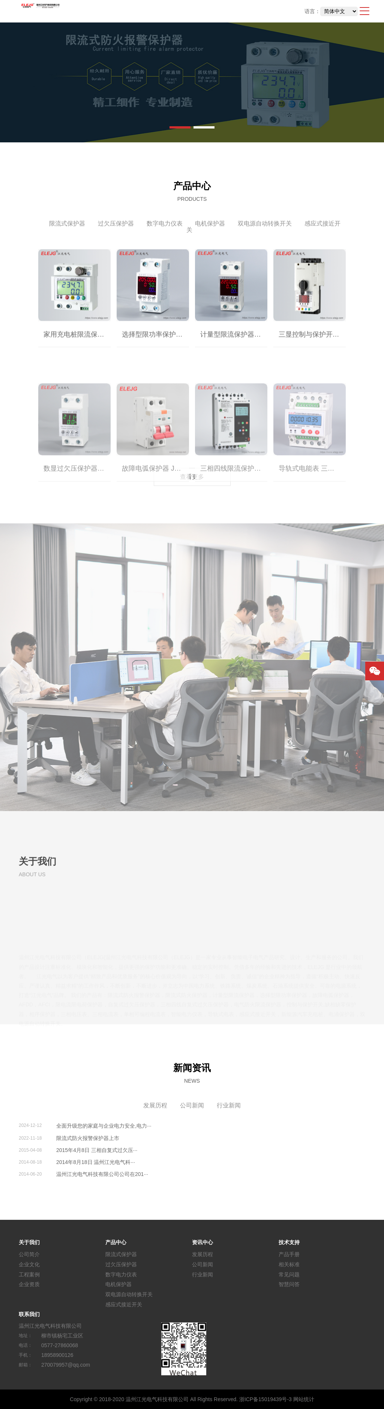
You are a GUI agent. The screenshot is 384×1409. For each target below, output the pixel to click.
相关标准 (289, 1264)
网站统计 (303, 1399)
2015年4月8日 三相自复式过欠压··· (96, 1150)
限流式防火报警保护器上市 (87, 1138)
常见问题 (289, 1274)
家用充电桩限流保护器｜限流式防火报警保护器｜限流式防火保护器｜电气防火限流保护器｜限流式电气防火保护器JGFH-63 (77, 342)
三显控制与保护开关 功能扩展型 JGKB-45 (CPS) (312, 342)
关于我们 (29, 1242)
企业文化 (29, 1264)
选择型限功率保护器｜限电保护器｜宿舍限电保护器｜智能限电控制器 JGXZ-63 (155, 342)
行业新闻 (229, 1105)
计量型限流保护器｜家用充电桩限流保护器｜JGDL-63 (233, 342)
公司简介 (29, 1254)
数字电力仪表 (165, 223)
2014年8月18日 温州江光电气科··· (95, 1162)
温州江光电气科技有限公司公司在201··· (102, 1174)
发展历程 (155, 1105)
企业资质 (29, 1284)
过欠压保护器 (116, 223)
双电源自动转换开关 (265, 223)
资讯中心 (202, 1242)
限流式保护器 (67, 223)
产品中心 (115, 1242)
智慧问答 (289, 1284)
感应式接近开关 (123, 1304)
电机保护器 (210, 223)
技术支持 (289, 1242)
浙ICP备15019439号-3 (265, 1399)
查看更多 (192, 477)
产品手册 (289, 1254)
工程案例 (29, 1274)
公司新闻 (192, 1105)
